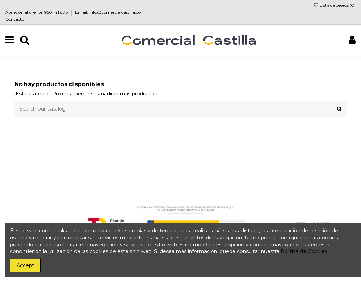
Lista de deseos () (334, 5)
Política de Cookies (304, 251)
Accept (25, 265)
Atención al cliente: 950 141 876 (37, 12)
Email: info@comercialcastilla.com (110, 12)
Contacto (14, 19)
